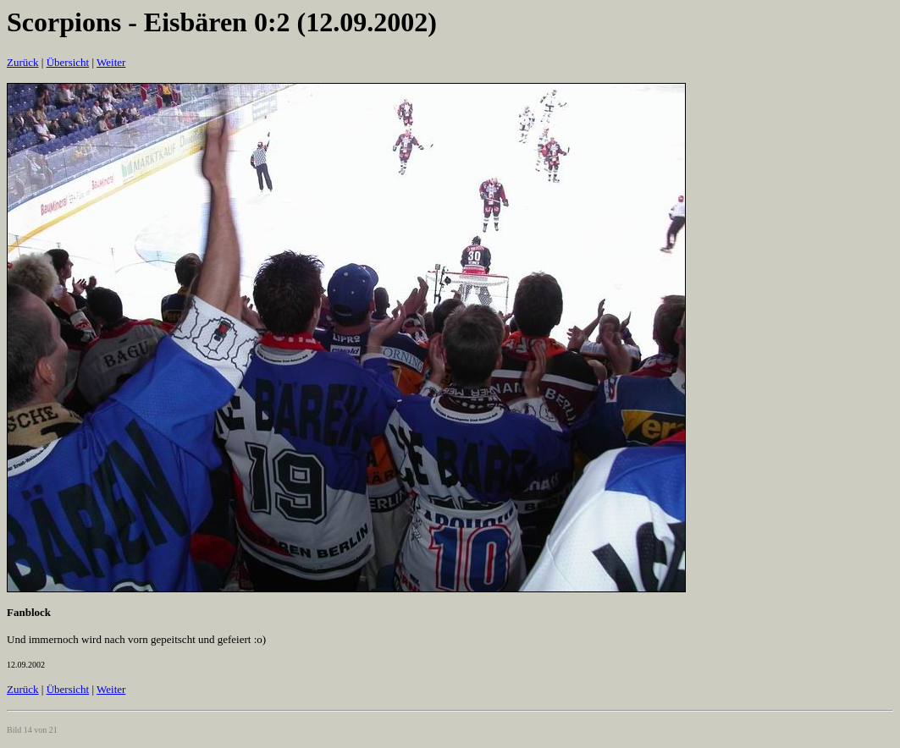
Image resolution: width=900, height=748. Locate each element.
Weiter (111, 62)
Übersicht (68, 62)
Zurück (23, 62)
